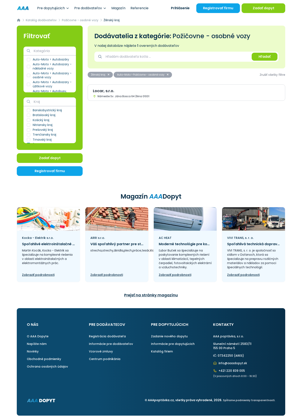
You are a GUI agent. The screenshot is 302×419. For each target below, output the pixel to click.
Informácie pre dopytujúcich (173, 344)
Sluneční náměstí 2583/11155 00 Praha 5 (232, 346)
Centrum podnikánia (104, 359)
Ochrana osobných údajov (47, 366)
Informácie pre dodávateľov (111, 344)
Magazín (118, 8)
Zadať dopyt (263, 8)
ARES (238, 356)
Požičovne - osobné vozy (80, 20)
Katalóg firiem (162, 351)
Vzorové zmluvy (101, 351)
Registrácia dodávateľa (107, 336)
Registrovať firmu (218, 8)
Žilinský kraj (100, 74)
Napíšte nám (37, 344)
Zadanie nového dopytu (169, 336)
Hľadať (265, 56)
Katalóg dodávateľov (41, 20)
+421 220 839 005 (229, 371)
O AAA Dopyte (37, 336)
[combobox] (176, 56)
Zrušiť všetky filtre (272, 75)
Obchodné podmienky (44, 359)
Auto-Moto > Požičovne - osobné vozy (143, 74)
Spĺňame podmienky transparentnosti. (249, 400)
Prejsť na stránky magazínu (151, 295)
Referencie (139, 8)
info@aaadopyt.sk (230, 363)
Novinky (33, 351)
